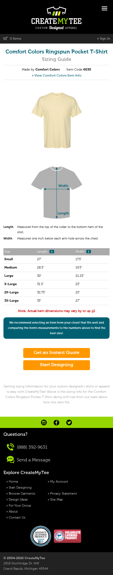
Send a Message (28, 459)
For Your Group (20, 505)
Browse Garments (22, 493)
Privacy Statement (63, 493)
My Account (59, 481)
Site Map (56, 499)
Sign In (105, 38)
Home (13, 481)
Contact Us (17, 517)
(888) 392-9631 (27, 447)
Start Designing (20, 487)
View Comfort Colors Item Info (57, 75)
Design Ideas (18, 499)
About (13, 511)
